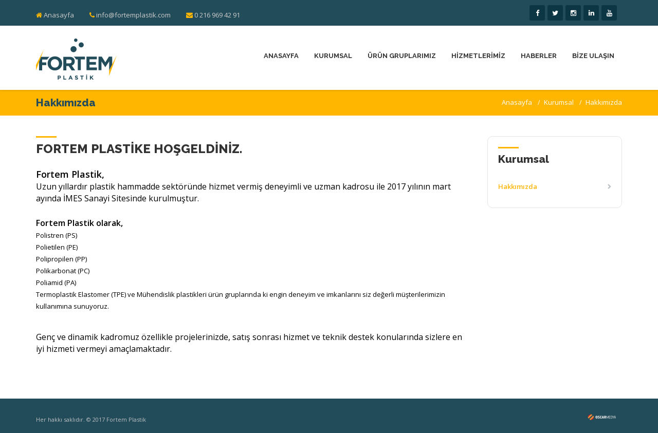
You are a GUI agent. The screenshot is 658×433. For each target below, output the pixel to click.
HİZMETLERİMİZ (478, 56)
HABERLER (539, 56)
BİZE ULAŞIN (593, 56)
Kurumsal (559, 102)
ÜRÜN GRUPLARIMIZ (402, 56)
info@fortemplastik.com (130, 15)
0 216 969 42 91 (213, 15)
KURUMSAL (333, 56)
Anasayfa (59, 15)
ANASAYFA (281, 56)
